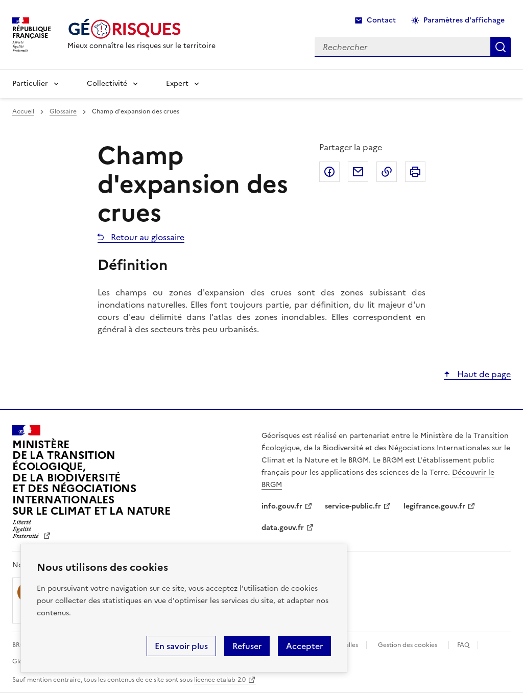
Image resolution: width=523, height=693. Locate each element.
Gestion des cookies (407, 645)
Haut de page (483, 374)
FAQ (463, 645)
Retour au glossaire (146, 237)
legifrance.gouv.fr (434, 506)
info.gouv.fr (282, 506)
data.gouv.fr (283, 527)
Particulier (30, 83)
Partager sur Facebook (329, 171)
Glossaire (63, 111)
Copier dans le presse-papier (386, 171)
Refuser (247, 646)
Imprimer (415, 171)
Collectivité (107, 83)
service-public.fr (353, 506)
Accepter (304, 646)
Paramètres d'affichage (464, 20)
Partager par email (358, 171)
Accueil (23, 111)
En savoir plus (181, 646)
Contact (381, 20)
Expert (177, 83)
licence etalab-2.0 (220, 679)
